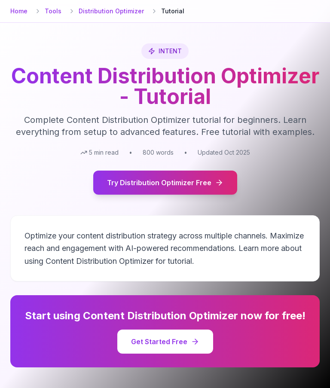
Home (19, 11)
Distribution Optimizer (111, 11)
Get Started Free (165, 341)
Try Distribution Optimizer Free (165, 182)
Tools (53, 11)
